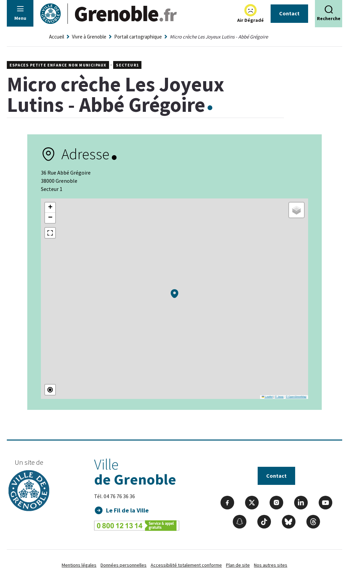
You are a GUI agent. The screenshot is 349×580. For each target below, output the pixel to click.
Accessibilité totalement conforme (186, 565)
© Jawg (279, 396)
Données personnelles (124, 565)
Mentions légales (79, 565)
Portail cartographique (138, 36)
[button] (174, 293)
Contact (289, 13)
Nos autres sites (270, 565)
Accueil (56, 36)
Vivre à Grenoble (89, 36)
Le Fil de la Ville (127, 510)
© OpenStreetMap (296, 396)
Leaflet (267, 396)
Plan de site (238, 565)
